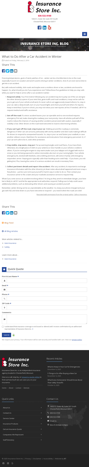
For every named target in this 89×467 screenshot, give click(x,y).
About (11, 388)
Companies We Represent (22, 434)
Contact (18, 388)
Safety (7, 247)
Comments (6, 312)
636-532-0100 (55, 413)
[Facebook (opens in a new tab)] (39, 27)
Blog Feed (7, 222)
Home (4, 388)
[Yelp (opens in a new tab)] (49, 27)
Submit (6, 335)
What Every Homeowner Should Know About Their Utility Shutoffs (67, 382)
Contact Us (22, 413)
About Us (22, 407)
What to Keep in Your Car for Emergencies (67, 368)
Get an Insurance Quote (22, 429)
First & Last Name (10, 276)
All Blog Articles (10, 231)
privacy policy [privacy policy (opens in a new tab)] (77, 340)
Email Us (53, 421)
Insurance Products (22, 424)
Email (5, 285)
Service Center (22, 418)
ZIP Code (6, 303)
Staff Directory (22, 440)
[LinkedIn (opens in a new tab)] (44, 27)
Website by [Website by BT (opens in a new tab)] (60, 458)
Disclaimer (37, 458)
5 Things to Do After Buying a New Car (67, 374)
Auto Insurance (10, 243)
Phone (5, 294)
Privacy (28, 458)
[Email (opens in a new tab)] (15, 70)
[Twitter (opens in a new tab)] (7, 70)
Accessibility (48, 458)
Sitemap (26, 388)
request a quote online (31, 377)
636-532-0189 (55, 417)
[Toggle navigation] (84, 34)
